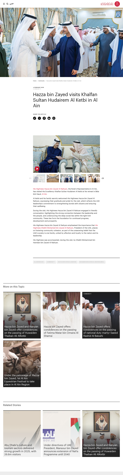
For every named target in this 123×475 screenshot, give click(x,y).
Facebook (44, 118)
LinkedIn (49, 118)
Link (34, 118)
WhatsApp (53, 118)
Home (34, 80)
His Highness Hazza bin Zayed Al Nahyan (50, 189)
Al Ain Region (38, 261)
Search (7, 4)
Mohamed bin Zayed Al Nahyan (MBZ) (91, 261)
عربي (12, 3)
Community (41, 80)
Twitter (39, 118)
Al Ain (44, 194)
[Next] (102, 178)
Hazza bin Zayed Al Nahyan (67, 261)
